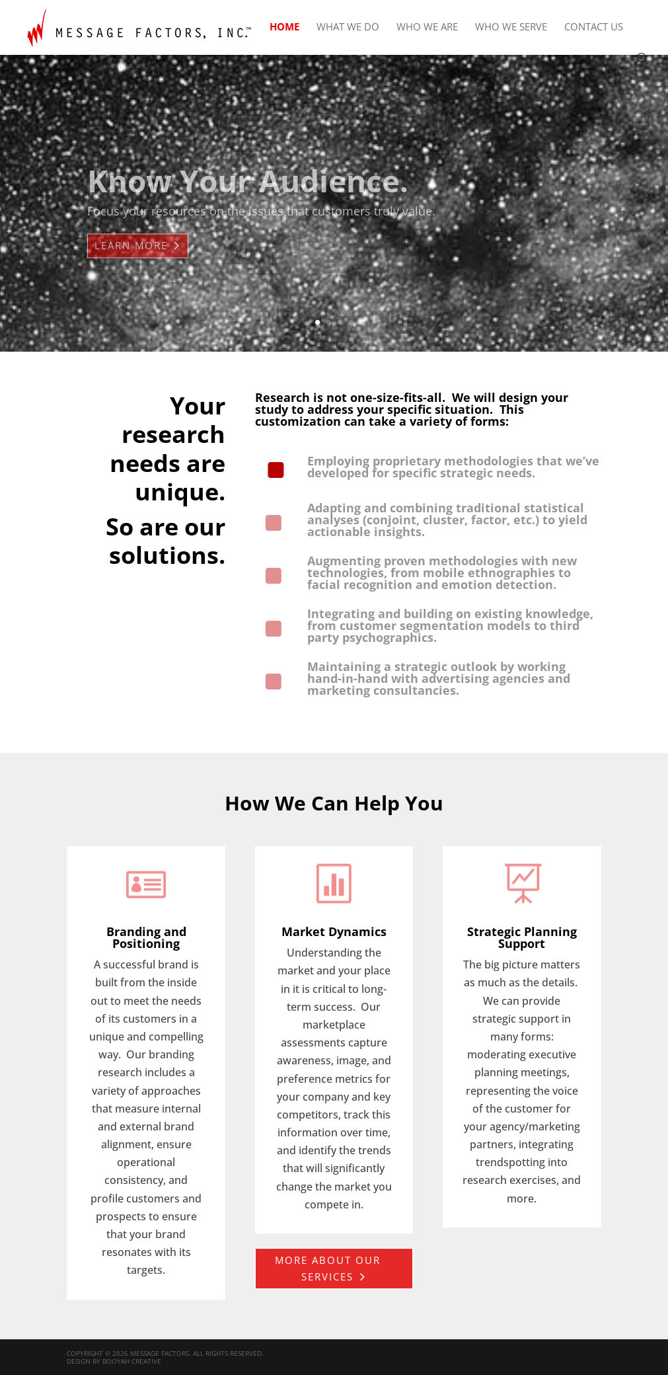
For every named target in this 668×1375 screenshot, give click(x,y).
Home (284, 27)
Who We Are (427, 27)
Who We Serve (511, 27)
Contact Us (593, 27)
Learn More (131, 259)
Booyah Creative (131, 1361)
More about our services (328, 1268)
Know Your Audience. (247, 194)
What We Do (347, 27)
